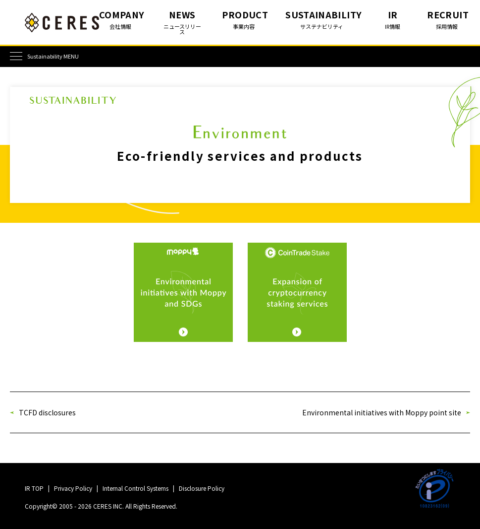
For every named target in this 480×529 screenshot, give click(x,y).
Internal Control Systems (135, 488)
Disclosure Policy (201, 488)
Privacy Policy (73, 488)
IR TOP (34, 488)
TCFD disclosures (47, 412)
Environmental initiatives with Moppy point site (381, 412)
